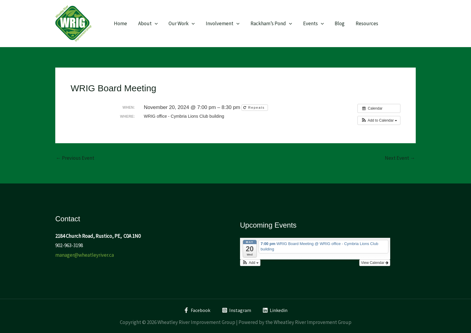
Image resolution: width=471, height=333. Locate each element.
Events (309, 23)
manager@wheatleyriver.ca (84, 255)
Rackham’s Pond (268, 23)
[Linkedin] (276, 310)
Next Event (400, 158)
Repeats (254, 107)
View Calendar (374, 263)
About (146, 23)
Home (120, 23)
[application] (153, 23)
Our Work (180, 23)
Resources (361, 23)
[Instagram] (237, 310)
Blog (335, 23)
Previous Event (75, 158)
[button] (379, 120)
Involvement (220, 23)
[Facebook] (196, 310)
